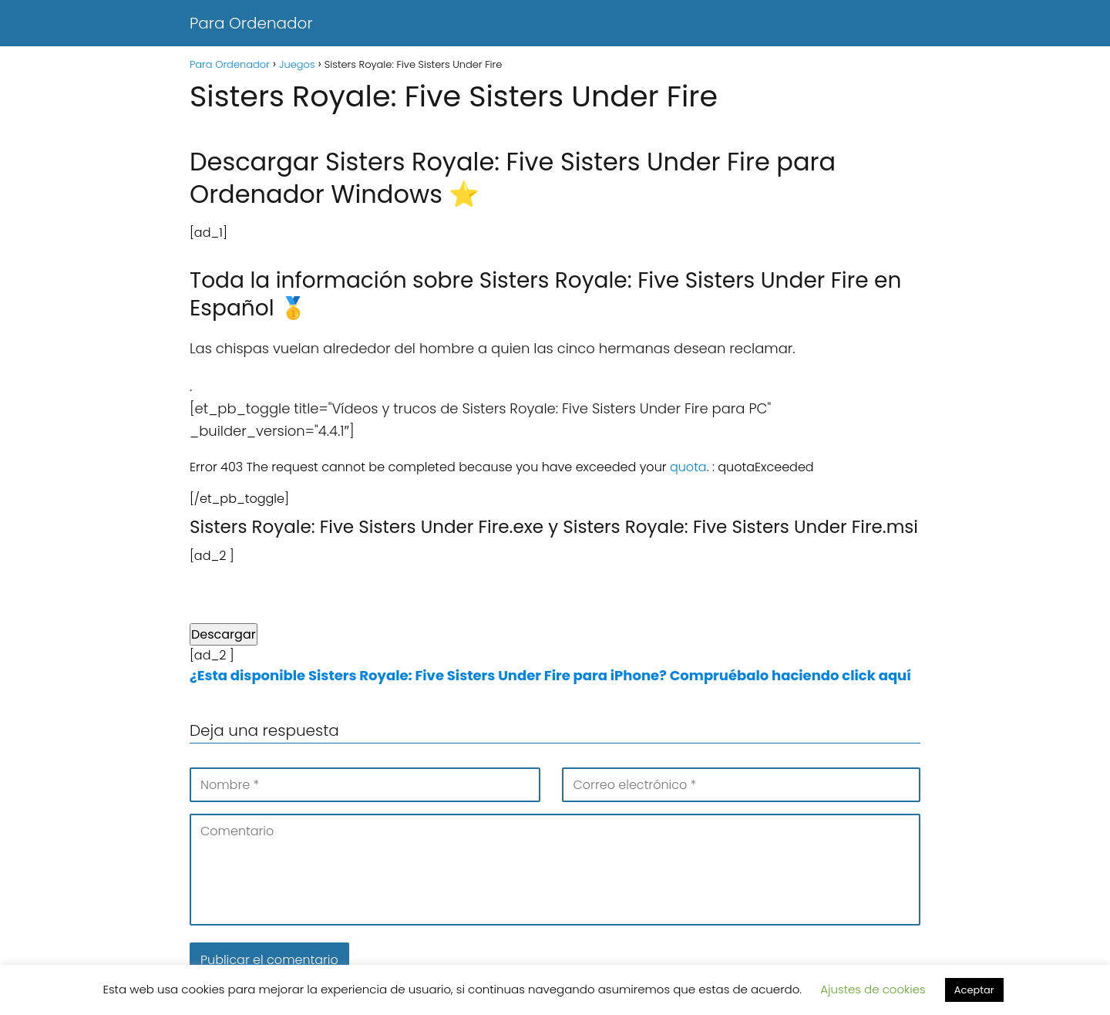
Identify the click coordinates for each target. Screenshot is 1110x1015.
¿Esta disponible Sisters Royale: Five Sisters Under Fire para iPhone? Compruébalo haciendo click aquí (550, 675)
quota (688, 467)
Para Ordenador (251, 23)
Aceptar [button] (974, 990)
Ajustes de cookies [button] (873, 989)
